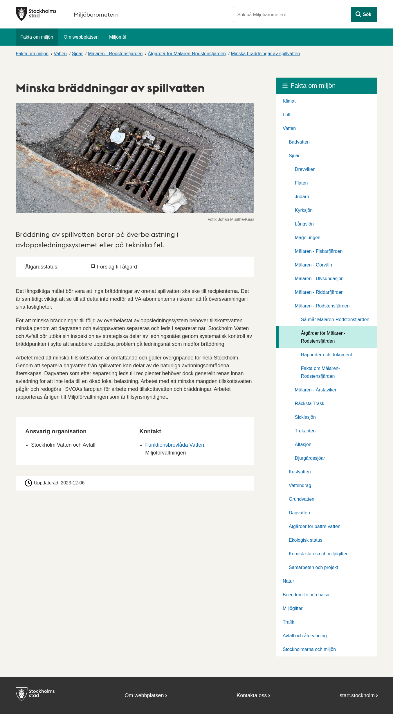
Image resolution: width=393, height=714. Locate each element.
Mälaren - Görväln (313, 264)
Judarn (302, 196)
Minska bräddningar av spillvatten (265, 53)
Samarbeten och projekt (313, 567)
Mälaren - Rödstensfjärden (115, 53)
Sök (367, 14)
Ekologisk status (305, 540)
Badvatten (299, 141)
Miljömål (117, 37)
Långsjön (304, 223)
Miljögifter (292, 608)
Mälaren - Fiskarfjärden (319, 251)
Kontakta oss (252, 695)
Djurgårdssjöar (310, 458)
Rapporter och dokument (326, 354)
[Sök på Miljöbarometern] (292, 14)
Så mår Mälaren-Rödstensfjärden (335, 319)
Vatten (60, 53)
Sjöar (77, 53)
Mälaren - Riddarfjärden (319, 292)
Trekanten (305, 430)
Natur (288, 581)
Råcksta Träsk (309, 403)
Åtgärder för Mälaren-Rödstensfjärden (187, 53)
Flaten (301, 182)
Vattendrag (300, 485)
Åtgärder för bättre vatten (314, 526)
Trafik (288, 622)
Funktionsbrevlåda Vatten (174, 445)
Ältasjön (303, 444)
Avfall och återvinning (305, 635)
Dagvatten (299, 512)
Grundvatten (301, 499)
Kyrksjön (304, 210)
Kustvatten (300, 471)
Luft (287, 114)
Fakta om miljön (36, 37)
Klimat (289, 101)
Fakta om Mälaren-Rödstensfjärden (320, 372)
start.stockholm (357, 695)
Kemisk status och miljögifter (318, 553)
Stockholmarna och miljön (309, 649)
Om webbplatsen (81, 37)
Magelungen (307, 237)
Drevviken (305, 169)
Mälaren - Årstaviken (316, 389)
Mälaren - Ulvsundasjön (319, 278)
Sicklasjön (305, 417)
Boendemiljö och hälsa (306, 594)
